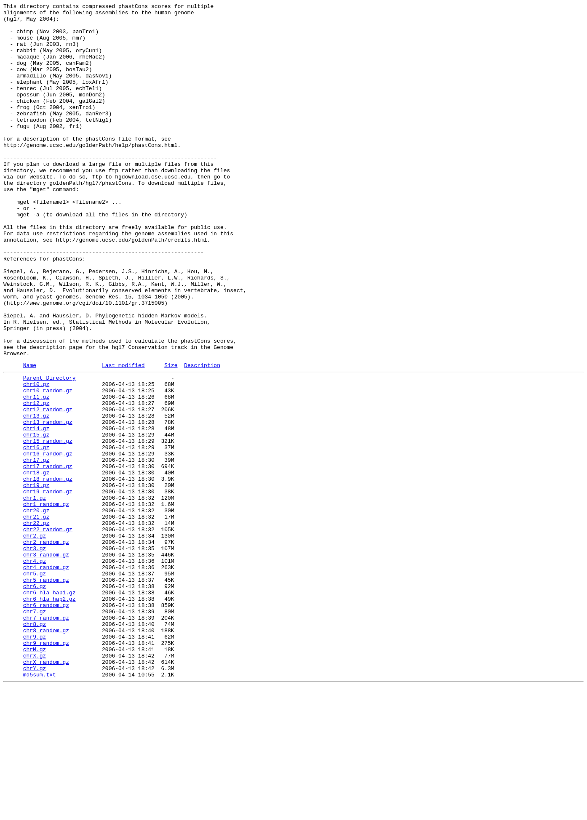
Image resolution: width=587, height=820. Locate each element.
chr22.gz (36, 625)
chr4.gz (34, 670)
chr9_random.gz (46, 769)
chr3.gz (34, 655)
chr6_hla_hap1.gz (49, 708)
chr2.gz (34, 640)
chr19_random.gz (47, 587)
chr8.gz (34, 746)
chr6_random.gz (46, 723)
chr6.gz (34, 701)
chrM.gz (34, 776)
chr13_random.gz (47, 504)
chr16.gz (36, 534)
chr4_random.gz (46, 678)
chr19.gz (36, 579)
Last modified (123, 437)
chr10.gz (36, 458)
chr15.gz (36, 519)
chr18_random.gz (47, 572)
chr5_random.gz (46, 693)
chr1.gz (34, 595)
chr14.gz (36, 511)
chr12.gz (36, 481)
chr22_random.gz (47, 632)
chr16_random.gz (47, 542)
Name (29, 437)
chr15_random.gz (47, 526)
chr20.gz (36, 610)
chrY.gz (34, 799)
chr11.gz (36, 473)
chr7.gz (34, 731)
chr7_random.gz (46, 739)
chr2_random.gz (46, 648)
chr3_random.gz (46, 663)
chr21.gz (36, 617)
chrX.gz (34, 784)
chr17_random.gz (47, 557)
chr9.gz (34, 761)
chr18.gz (36, 564)
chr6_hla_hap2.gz (49, 716)
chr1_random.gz (46, 602)
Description (202, 437)
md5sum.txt (39, 807)
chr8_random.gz (46, 754)
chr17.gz (36, 549)
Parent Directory (49, 451)
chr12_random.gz (47, 489)
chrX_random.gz (46, 792)
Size (170, 437)
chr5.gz (34, 686)
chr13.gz (36, 496)
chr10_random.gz (47, 466)
